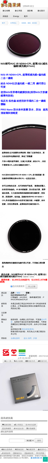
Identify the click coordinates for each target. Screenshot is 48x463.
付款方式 (30, 361)
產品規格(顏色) (28, 329)
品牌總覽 (6, 428)
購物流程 (19, 449)
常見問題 (40, 453)
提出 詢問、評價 (30, 338)
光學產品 (13, 23)
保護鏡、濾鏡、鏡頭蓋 (29, 23)
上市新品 (18, 425)
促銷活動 (6, 425)
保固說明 (6, 453)
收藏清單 (30, 449)
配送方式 (42, 361)
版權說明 (29, 453)
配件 (3, 23)
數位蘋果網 (7, 449)
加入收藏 (18, 361)
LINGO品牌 (31, 425)
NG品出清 (18, 428)
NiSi (18, 293)
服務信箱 (35, 458)
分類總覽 (30, 428)
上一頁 (7, 361)
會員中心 (42, 449)
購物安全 (17, 453)
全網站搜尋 (15, 338)
